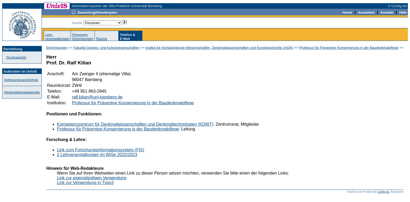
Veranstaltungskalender (22, 92)
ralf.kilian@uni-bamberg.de (97, 97)
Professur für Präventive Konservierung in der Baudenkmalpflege (348, 48)
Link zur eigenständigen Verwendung (91, 178)
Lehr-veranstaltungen (57, 37)
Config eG (383, 191)
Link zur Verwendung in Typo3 (85, 182)
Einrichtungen (56, 48)
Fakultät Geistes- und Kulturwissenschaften (106, 48)
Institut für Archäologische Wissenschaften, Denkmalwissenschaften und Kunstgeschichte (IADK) (219, 48)
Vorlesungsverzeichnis (21, 80)
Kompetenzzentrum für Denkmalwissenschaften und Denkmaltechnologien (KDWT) (135, 124)
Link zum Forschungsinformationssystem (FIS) (100, 150)
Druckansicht (16, 57)
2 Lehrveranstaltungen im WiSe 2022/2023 (97, 154)
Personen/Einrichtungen (82, 37)
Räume (101, 39)
